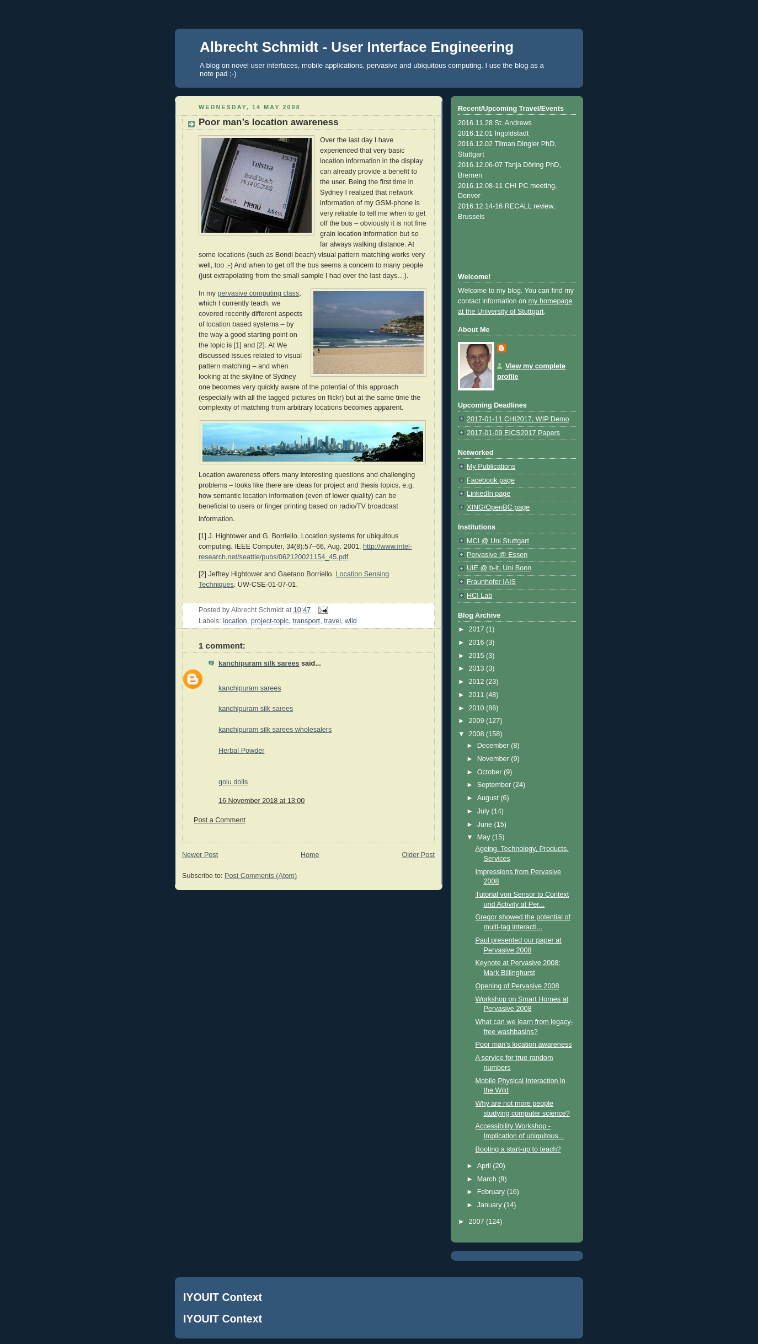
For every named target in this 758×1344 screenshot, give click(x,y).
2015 (478, 656)
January (490, 1205)
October (490, 772)
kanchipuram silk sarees (259, 663)
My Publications (491, 466)
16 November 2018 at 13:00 (261, 801)
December (494, 745)
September (495, 785)
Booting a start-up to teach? (518, 1149)
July (484, 811)
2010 (478, 708)
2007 (478, 1221)
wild (351, 621)
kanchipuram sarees (249, 688)
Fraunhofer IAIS (491, 582)
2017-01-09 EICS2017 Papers (513, 433)
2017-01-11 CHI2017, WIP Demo (518, 419)
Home (310, 855)
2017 (478, 629)
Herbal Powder (241, 750)
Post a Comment (219, 820)
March (488, 1179)
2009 (478, 721)
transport (306, 621)
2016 (478, 642)
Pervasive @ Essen (497, 555)
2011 (478, 695)
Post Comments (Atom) (261, 876)
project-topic (270, 621)
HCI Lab (479, 595)
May (484, 837)
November (494, 759)
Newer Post (200, 855)
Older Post (418, 855)
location (235, 621)
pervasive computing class (258, 293)
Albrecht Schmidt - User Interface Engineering (357, 47)
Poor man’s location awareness (524, 1044)
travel (332, 621)
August (489, 798)
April (485, 1166)
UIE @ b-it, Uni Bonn (499, 568)
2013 (478, 668)
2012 (478, 682)
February (492, 1192)
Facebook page (491, 480)
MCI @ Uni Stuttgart (498, 541)
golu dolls (233, 782)
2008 (478, 734)
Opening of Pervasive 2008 (517, 986)
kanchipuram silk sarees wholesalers (275, 729)
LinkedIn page (488, 493)
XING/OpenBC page (498, 507)
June (485, 824)
